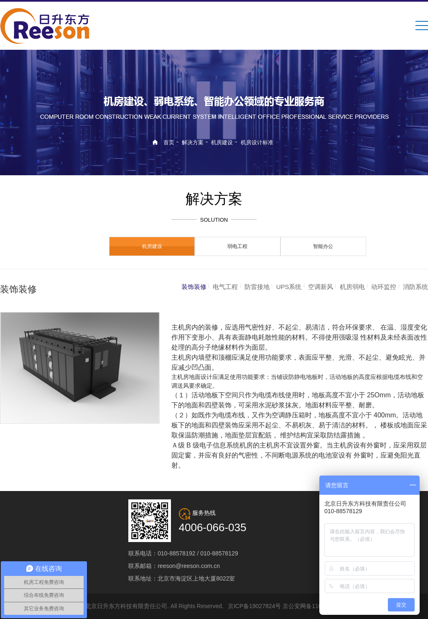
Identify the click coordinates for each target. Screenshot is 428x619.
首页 (168, 142)
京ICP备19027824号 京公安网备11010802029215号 (296, 606)
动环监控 (383, 286)
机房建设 (222, 142)
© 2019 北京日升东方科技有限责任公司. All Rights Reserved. (144, 606)
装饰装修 (193, 286)
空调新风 (320, 286)
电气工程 (225, 286)
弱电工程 (237, 246)
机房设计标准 (257, 142)
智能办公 (323, 246)
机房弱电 (352, 286)
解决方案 (193, 142)
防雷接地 (257, 286)
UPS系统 (289, 286)
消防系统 (415, 286)
